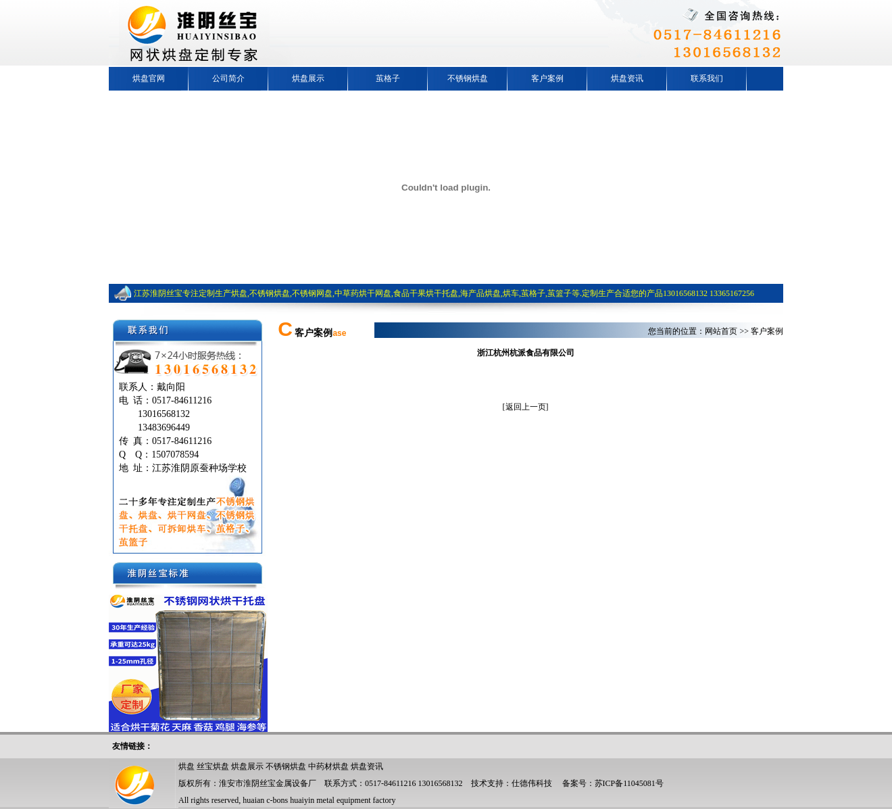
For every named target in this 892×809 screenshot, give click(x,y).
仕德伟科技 (532, 783)
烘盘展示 (308, 78)
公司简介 (228, 78)
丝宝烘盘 (213, 766)
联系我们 (707, 78)
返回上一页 (525, 407)
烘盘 (186, 766)
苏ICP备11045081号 (629, 783)
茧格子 (388, 78)
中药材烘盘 (328, 766)
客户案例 (547, 78)
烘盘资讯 (627, 78)
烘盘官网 (148, 78)
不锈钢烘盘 (467, 78)
